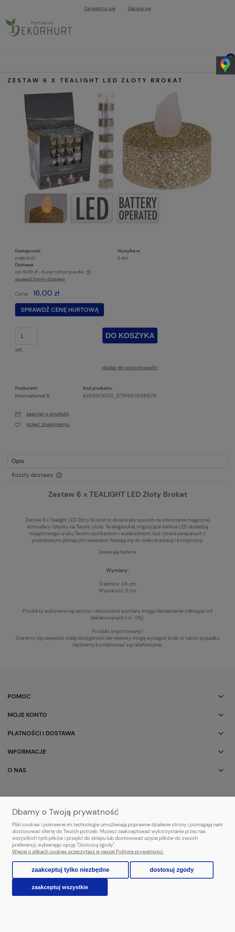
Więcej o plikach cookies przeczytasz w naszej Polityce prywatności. (88, 852)
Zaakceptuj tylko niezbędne (70, 870)
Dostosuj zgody (172, 870)
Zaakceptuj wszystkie (60, 887)
